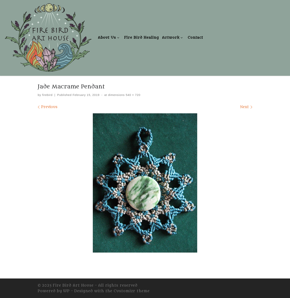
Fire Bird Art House (73, 285)
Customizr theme (132, 291)
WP (66, 291)
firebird (47, 94)
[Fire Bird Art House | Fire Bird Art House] (48, 37)
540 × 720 (132, 94)
